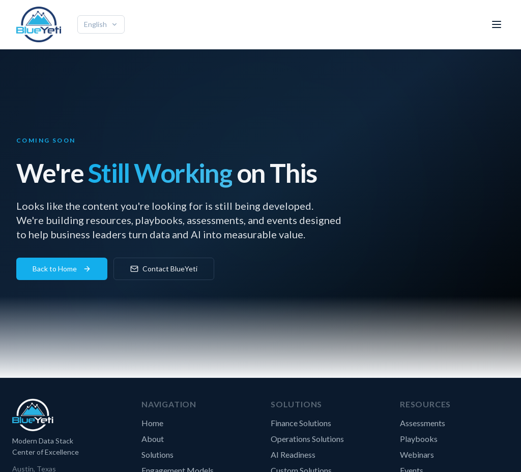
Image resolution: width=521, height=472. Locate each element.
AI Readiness (293, 454)
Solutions (157, 454)
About (152, 438)
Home (152, 423)
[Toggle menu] (496, 24)
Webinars (417, 454)
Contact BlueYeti (163, 268)
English (101, 24)
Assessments (422, 423)
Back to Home (62, 268)
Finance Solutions (301, 423)
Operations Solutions (307, 438)
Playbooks (419, 438)
